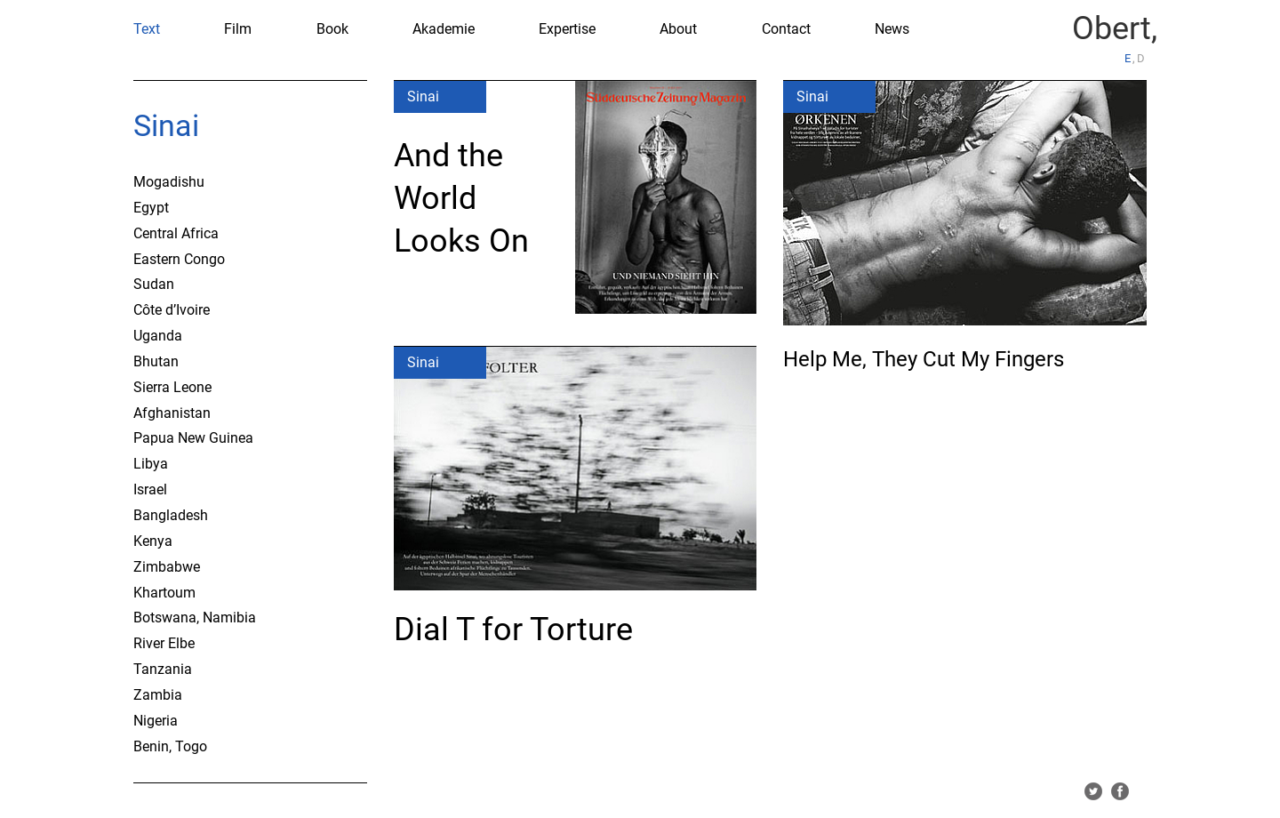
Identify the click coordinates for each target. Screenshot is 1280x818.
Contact (786, 29)
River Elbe (164, 643)
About (678, 29)
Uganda (157, 335)
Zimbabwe (166, 566)
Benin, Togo (170, 746)
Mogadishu (168, 181)
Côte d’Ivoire (171, 309)
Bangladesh (170, 515)
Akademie (443, 29)
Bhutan (156, 361)
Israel (150, 489)
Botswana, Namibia (194, 617)
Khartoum (164, 592)
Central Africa (176, 233)
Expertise (567, 29)
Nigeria (155, 720)
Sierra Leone (172, 387)
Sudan (153, 284)
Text (146, 29)
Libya (150, 463)
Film (238, 29)
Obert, (1114, 28)
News (892, 29)
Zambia (157, 694)
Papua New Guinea (193, 437)
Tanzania (162, 669)
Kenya (152, 541)
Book (332, 29)
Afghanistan (172, 413)
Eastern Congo (179, 259)
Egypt (151, 207)
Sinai (166, 125)
